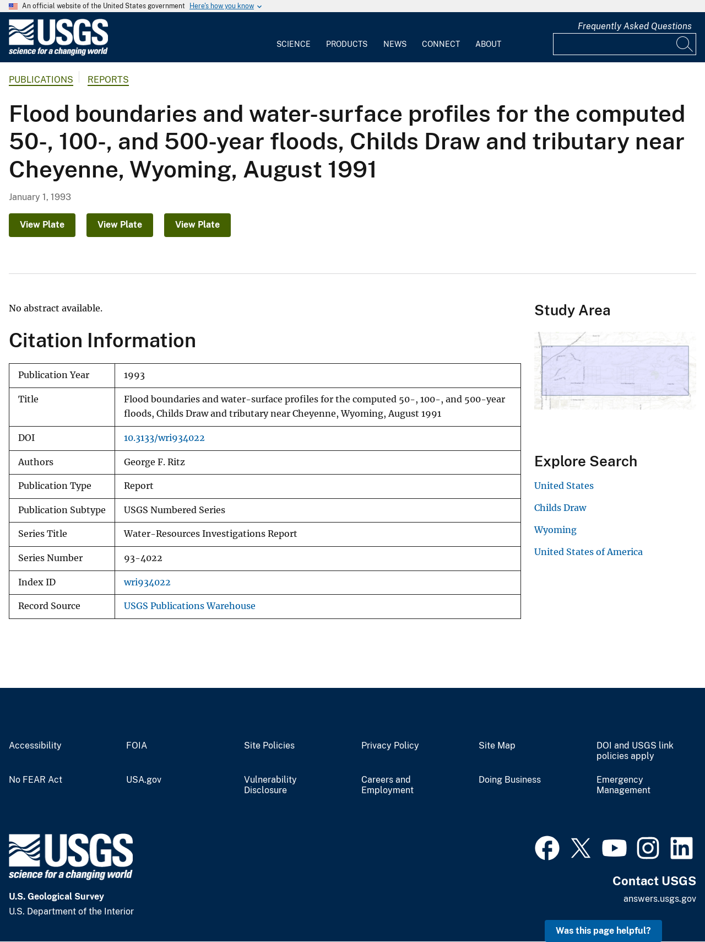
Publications (41, 79)
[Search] (685, 44)
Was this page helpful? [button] (603, 930)
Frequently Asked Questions (635, 26)
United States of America (588, 551)
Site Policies (269, 746)
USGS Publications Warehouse (190, 606)
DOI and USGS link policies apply (635, 751)
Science (293, 44)
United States (564, 485)
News (394, 44)
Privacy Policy (390, 746)
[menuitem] (293, 37)
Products (346, 44)
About (488, 44)
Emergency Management (623, 785)
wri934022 (147, 582)
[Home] (58, 53)
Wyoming (555, 529)
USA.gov (143, 780)
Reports (108, 79)
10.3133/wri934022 (164, 438)
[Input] (624, 44)
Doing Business (510, 780)
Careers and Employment (387, 785)
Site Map (497, 746)
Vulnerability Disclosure (270, 785)
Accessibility (35, 746)
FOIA (136, 746)
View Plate (42, 224)
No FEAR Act (35, 780)
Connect (441, 44)
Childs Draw (560, 507)
